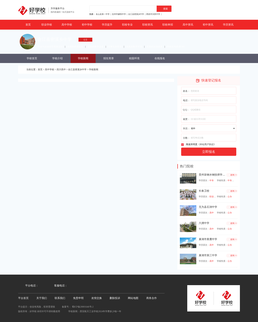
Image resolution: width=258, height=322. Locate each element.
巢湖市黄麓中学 (208, 239)
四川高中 (61, 69)
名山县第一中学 (103, 14)
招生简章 (108, 58)
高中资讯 (188, 24)
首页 (28, 24)
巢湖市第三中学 (208, 255)
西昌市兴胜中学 (153, 14)
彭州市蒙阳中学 (119, 14)
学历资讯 (228, 24)
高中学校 (67, 24)
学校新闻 (83, 58)
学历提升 (107, 24)
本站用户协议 (207, 144)
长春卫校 (204, 190)
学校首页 (32, 58)
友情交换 (96, 298)
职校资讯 (147, 24)
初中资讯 (208, 24)
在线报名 (160, 58)
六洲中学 (204, 223)
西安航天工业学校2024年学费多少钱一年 (100, 311)
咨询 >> (233, 175)
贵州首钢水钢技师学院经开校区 (217, 174)
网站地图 (133, 298)
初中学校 (87, 24)
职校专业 (127, 24)
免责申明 (78, 298)
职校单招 (167, 24)
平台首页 (23, 298)
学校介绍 (57, 58)
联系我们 (60, 298)
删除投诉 (115, 298)
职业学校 (46, 24)
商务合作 (151, 298)
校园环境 (134, 58)
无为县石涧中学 (208, 207)
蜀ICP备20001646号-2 (82, 307)
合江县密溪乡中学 (136, 14)
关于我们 (41, 298)
